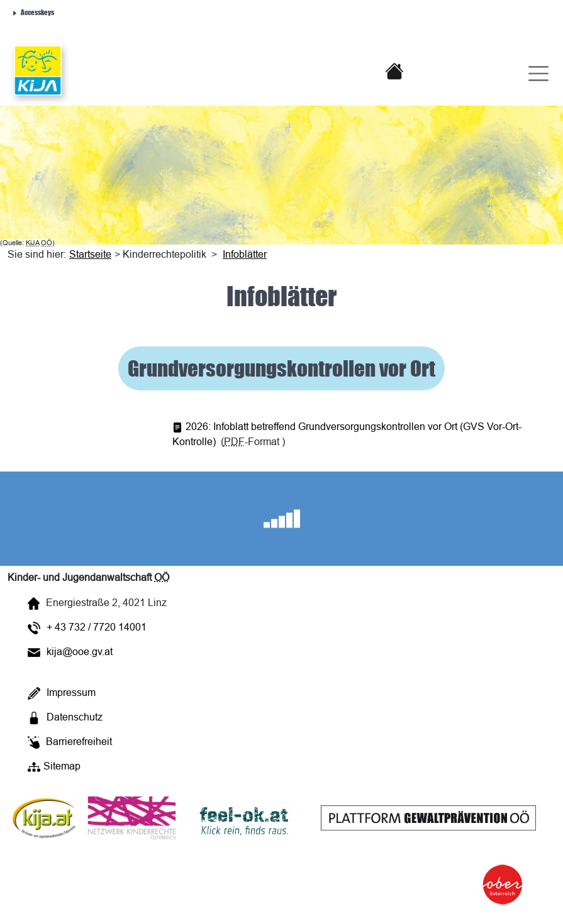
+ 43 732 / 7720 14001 (87, 627)
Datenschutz (65, 717)
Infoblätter (245, 254)
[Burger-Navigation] (530, 70)
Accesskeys (32, 11)
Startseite (90, 254)
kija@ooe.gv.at (70, 651)
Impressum (62, 693)
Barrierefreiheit (70, 742)
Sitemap (54, 766)
